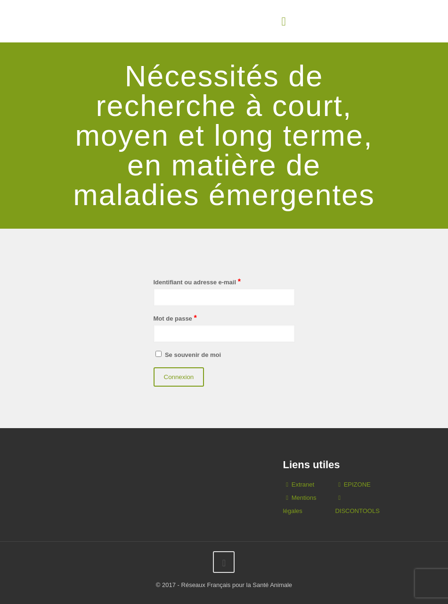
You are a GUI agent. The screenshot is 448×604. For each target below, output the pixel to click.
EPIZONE (357, 484)
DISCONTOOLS (357, 510)
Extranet (303, 484)
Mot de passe (175, 318)
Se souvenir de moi (187, 354)
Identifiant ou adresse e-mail (197, 282)
